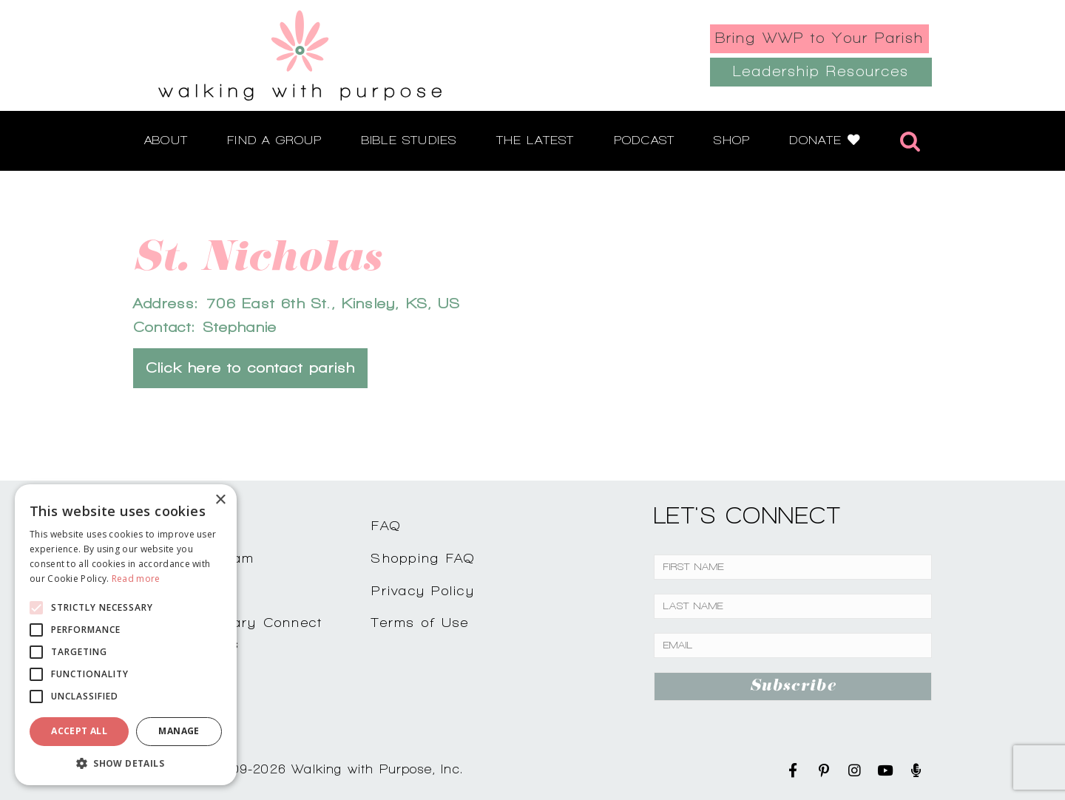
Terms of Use (420, 622)
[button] (126, 763)
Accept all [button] (79, 731)
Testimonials (192, 590)
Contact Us (189, 525)
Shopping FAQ (423, 558)
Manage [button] (178, 731)
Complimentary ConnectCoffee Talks (235, 633)
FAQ (386, 525)
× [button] (220, 500)
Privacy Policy (423, 590)
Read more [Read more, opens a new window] (136, 578)
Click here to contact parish (250, 368)
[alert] (126, 634)
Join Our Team (201, 558)
